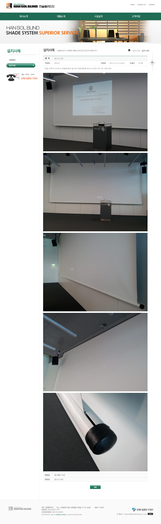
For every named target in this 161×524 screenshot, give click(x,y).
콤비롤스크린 (59, 475)
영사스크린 (58, 479)
